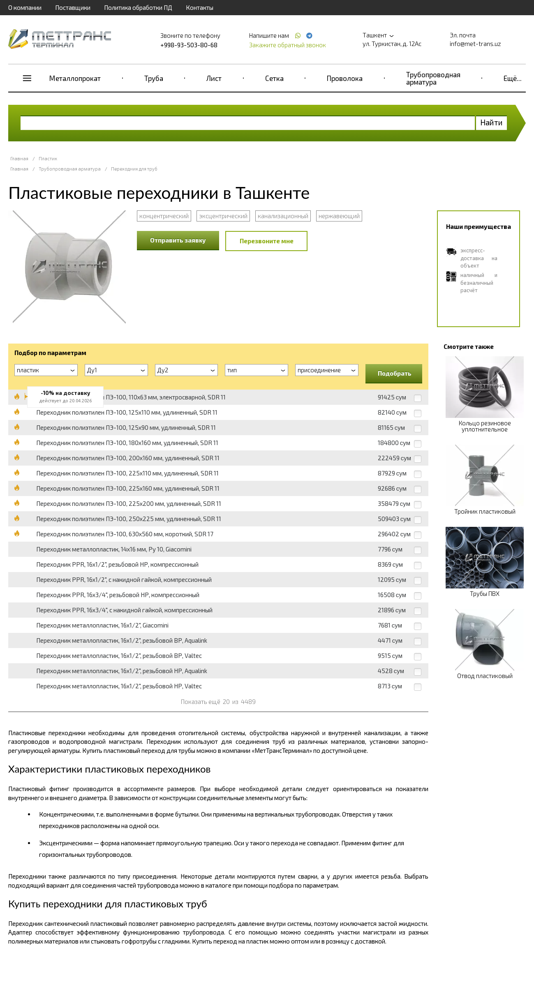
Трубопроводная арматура (433, 78)
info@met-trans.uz (475, 43)
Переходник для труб (134, 168)
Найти (491, 122)
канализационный (283, 215)
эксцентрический (223, 215)
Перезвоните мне (267, 241)
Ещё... (513, 78)
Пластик (48, 158)
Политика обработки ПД (138, 7)
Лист (214, 78)
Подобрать (394, 373)
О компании (25, 7)
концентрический (164, 215)
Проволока (345, 78)
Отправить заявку (178, 240)
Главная (19, 158)
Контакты (199, 7)
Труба (153, 78)
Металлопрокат (75, 78)
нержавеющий (339, 215)
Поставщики (72, 7)
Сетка (274, 78)
